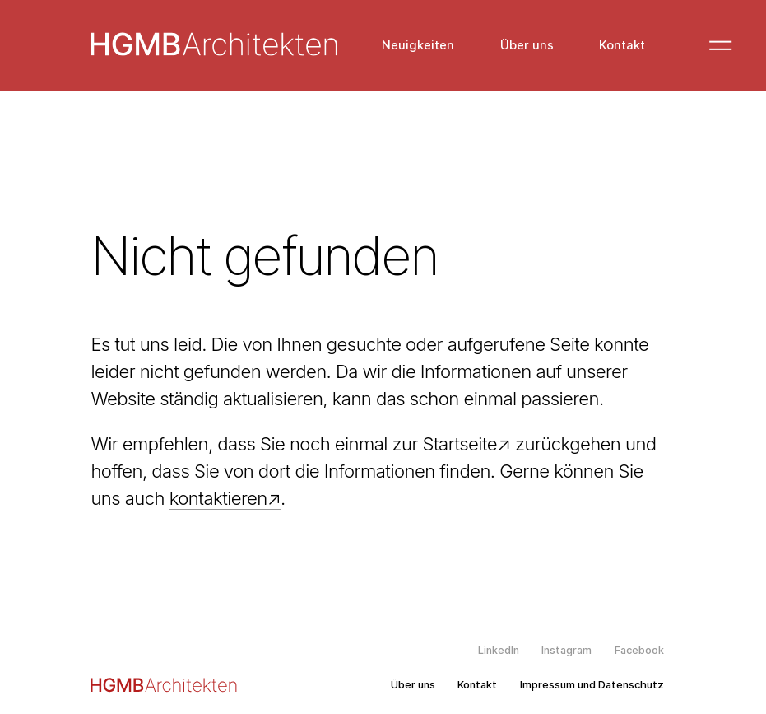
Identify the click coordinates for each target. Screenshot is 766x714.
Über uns (527, 46)
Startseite (460, 444)
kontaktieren (218, 498)
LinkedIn (498, 650)
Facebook (639, 650)
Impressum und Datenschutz (592, 685)
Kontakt (622, 46)
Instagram (566, 650)
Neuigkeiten (418, 46)
